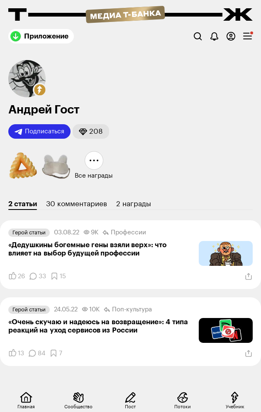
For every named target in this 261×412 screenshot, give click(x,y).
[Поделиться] (248, 276)
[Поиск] (198, 36)
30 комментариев (76, 203)
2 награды (133, 203)
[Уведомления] (214, 36)
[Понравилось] (16, 276)
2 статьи (22, 203)
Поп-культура (128, 309)
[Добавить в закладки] (58, 276)
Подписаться (39, 132)
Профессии (124, 232)
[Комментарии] (37, 276)
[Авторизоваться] (231, 36)
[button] (40, 90)
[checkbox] (247, 36)
